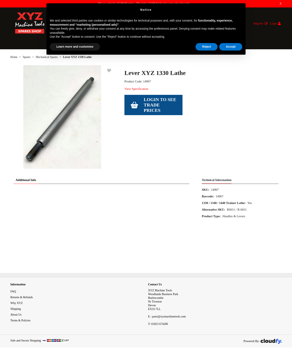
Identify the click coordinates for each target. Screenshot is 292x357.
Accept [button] (231, 46)
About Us (16, 314)
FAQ (13, 291)
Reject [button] (206, 46)
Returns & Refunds (21, 297)
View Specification (136, 88)
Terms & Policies (20, 320)
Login (273, 23)
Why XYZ (16, 303)
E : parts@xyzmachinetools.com (167, 316)
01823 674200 (158, 324)
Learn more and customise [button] (74, 46)
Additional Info (26, 180)
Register (258, 23)
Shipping (15, 308)
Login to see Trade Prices (160, 105)
